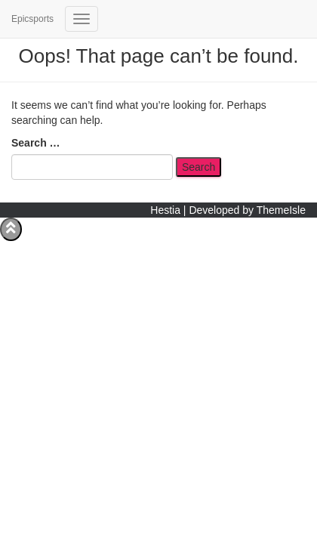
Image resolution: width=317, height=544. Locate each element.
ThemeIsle (281, 210)
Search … (35, 143)
